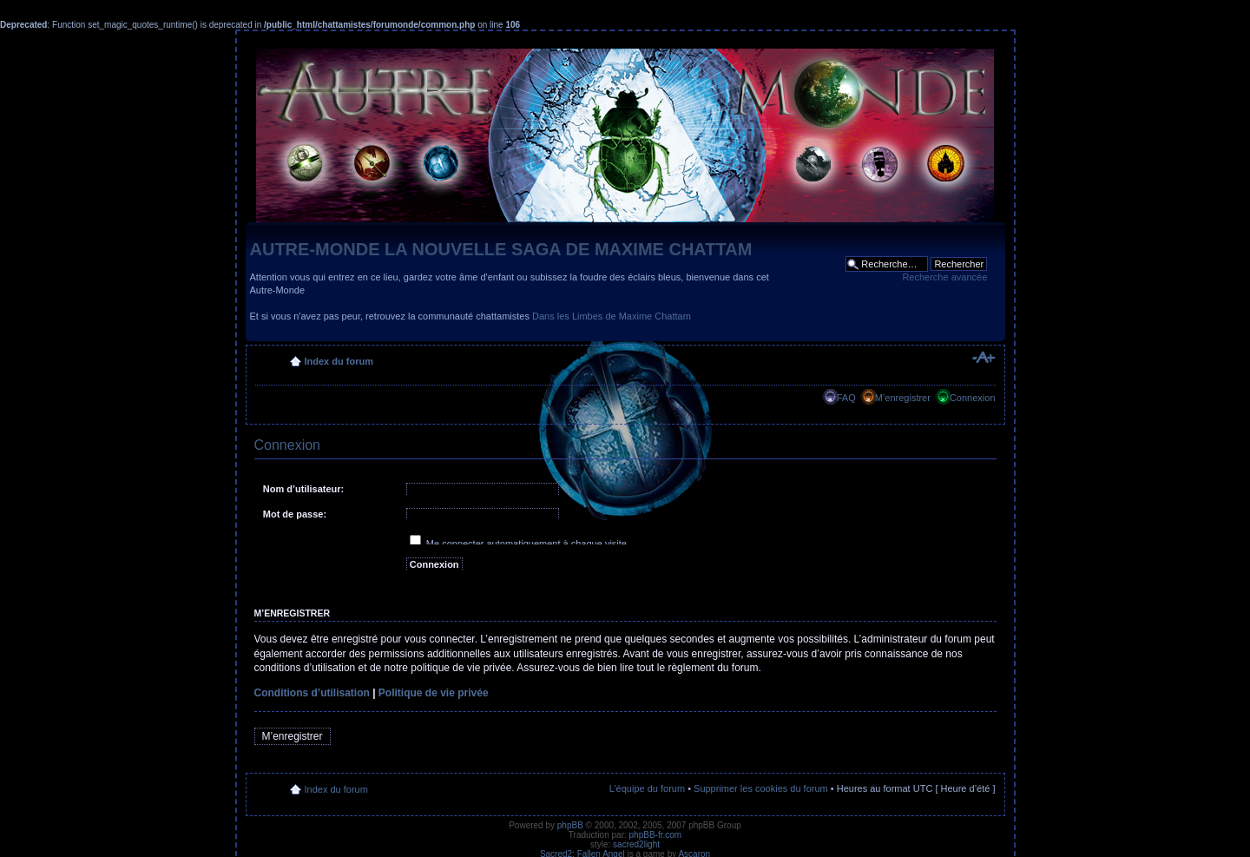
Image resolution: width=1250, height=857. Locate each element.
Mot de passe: (294, 514)
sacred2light (636, 844)
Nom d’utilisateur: (304, 489)
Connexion (973, 397)
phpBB (570, 825)
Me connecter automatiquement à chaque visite (518, 543)
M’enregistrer (903, 397)
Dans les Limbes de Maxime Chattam (611, 316)
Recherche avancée (944, 277)
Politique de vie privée (433, 693)
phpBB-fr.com (655, 835)
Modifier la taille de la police (983, 358)
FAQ (846, 397)
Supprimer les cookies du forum (761, 788)
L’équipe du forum (647, 788)
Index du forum (339, 361)
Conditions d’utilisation (312, 693)
